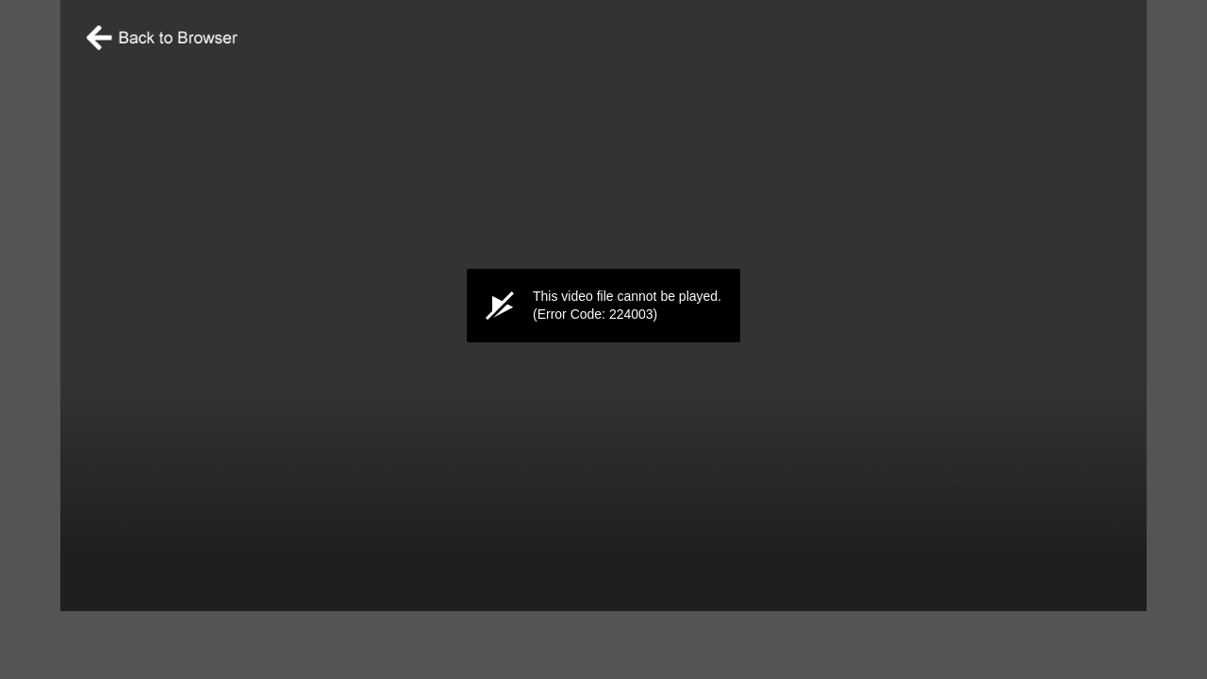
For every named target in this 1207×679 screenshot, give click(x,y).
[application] (603, 305)
